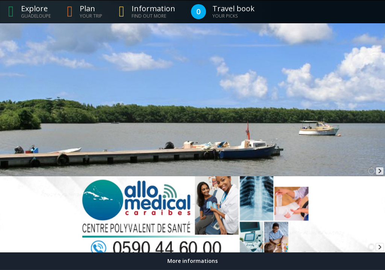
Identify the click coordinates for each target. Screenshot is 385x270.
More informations (192, 260)
